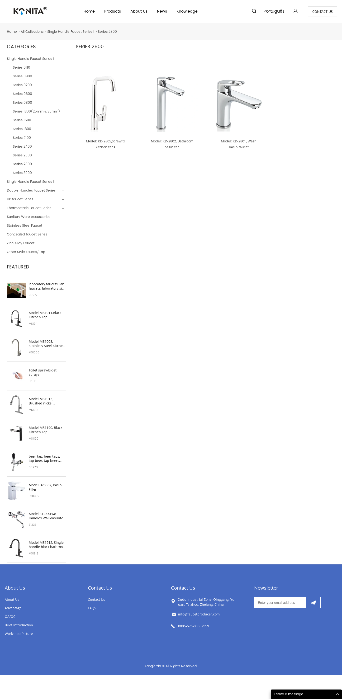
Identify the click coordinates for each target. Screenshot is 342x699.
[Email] (280, 602)
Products (112, 11)
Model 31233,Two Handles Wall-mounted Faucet (47, 516)
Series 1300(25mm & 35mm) (36, 111)
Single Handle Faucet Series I (70, 31)
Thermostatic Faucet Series (29, 208)
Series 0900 (22, 76)
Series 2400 (22, 146)
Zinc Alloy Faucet (20, 243)
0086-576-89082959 (193, 626)
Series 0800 (22, 102)
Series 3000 (22, 173)
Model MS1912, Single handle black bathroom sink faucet (47, 544)
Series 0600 (22, 94)
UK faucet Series (20, 199)
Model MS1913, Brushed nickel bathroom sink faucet (46, 401)
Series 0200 (22, 85)
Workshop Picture (19, 633)
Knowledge (187, 11)
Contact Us (100, 588)
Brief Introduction (19, 625)
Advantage (13, 608)
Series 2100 (22, 138)
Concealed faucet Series (27, 234)
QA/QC (10, 616)
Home (89, 11)
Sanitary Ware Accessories (28, 217)
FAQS (92, 608)
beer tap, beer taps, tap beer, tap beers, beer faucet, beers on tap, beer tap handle (46, 458)
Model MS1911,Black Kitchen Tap (45, 315)
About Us (138, 11)
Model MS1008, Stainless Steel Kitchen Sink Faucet (47, 343)
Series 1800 (22, 129)
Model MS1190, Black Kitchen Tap (45, 430)
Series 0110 (21, 67)
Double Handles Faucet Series (31, 190)
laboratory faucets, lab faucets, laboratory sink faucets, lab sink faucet (47, 286)
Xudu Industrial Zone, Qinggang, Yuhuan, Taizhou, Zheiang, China (207, 602)
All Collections (32, 31)
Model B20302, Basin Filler (45, 487)
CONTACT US (322, 11)
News (162, 11)
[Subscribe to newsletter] (313, 602)
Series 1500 (22, 120)
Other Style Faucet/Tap (26, 252)
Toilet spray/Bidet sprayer (43, 372)
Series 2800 (107, 31)
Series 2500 (22, 155)
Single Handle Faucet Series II (30, 181)
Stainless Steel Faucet (24, 225)
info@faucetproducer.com (199, 614)
